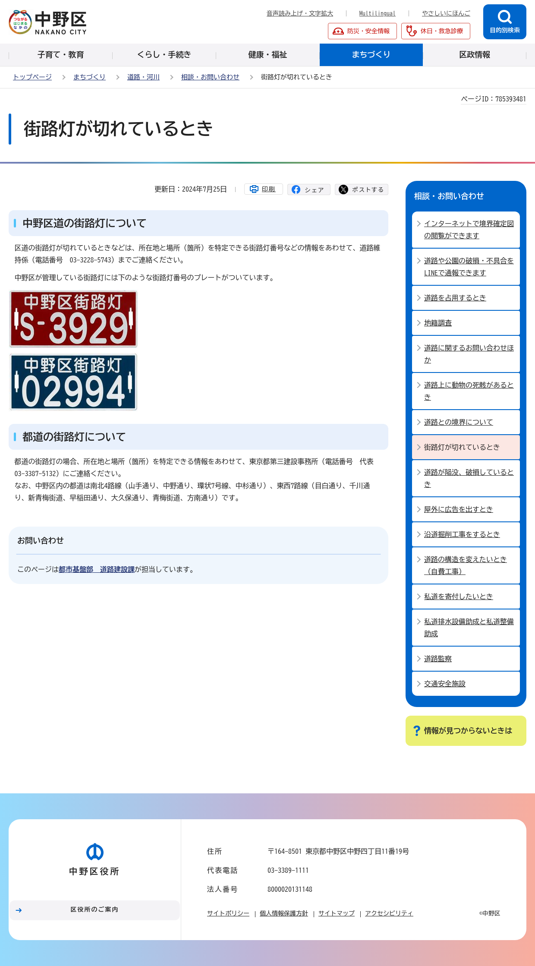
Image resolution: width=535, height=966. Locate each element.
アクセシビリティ (389, 913)
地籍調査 (438, 322)
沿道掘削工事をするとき (462, 534)
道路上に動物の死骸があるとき (469, 391)
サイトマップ (336, 913)
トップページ (32, 77)
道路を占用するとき (455, 297)
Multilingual (377, 13)
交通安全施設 (445, 683)
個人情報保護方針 (284, 913)
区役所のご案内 (95, 909)
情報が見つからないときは (468, 730)
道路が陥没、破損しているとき (469, 478)
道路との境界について (458, 422)
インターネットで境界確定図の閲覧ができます (469, 229)
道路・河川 (143, 77)
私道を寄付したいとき (458, 596)
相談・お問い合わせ (210, 77)
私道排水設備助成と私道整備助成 (469, 627)
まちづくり (89, 77)
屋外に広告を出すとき (458, 509)
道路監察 (438, 658)
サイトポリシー (228, 913)
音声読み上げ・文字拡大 (300, 13)
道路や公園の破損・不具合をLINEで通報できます (469, 266)
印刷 (269, 189)
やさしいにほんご (446, 13)
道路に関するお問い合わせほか (469, 353)
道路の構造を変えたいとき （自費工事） (465, 565)
